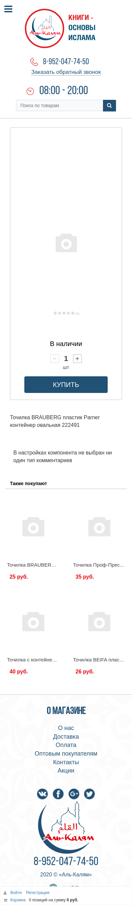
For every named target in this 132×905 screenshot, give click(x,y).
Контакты (66, 762)
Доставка (66, 736)
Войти (16, 892)
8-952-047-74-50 (66, 62)
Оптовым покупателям (66, 753)
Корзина (18, 900)
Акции (66, 770)
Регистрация (37, 892)
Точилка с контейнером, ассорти (44, 659)
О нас (66, 728)
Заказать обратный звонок (66, 72)
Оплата (66, 745)
